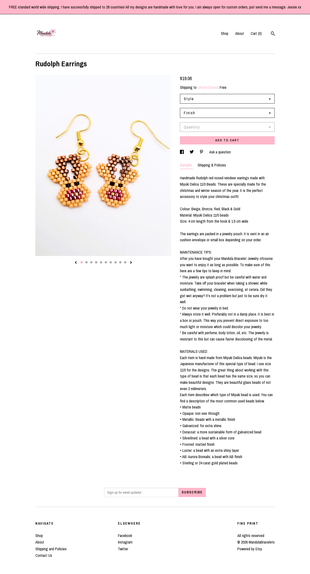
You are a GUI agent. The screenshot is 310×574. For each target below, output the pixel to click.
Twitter (123, 548)
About (239, 33)
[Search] (273, 34)
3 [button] (91, 262)
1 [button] (81, 262)
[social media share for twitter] (192, 152)
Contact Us (43, 555)
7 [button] (110, 262)
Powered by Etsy (249, 548)
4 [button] (96, 262)
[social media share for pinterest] (202, 152)
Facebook (125, 535)
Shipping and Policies (51, 548)
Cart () (256, 33)
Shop (224, 33)
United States (208, 87)
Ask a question (220, 152)
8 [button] (115, 262)
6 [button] (106, 262)
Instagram (125, 542)
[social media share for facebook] (182, 152)
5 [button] (101, 262)
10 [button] (125, 262)
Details (186, 165)
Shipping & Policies (212, 165)
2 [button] (86, 262)
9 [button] (120, 262)
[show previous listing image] (76, 262)
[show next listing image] (131, 262)
